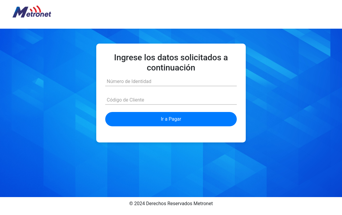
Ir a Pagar (171, 119)
